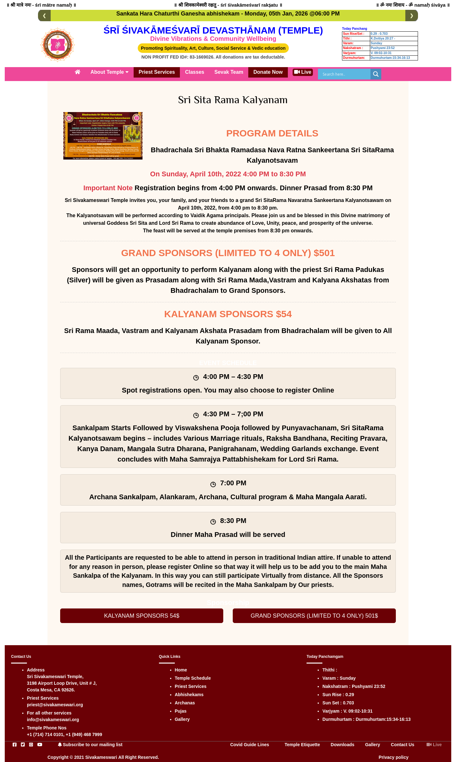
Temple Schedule (193, 676)
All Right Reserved (138, 755)
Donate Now (267, 72)
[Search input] (346, 74)
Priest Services (157, 72)
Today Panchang (354, 28)
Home (181, 668)
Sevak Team (228, 72)
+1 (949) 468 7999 (84, 732)
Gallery (182, 717)
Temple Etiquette (302, 742)
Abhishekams (189, 692)
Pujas (181, 709)
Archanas (185, 700)
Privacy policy (393, 755)
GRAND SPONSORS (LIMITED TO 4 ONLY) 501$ (314, 614)
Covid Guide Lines (249, 742)
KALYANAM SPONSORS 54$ (141, 614)
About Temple (110, 72)
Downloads (342, 742)
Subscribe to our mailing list (90, 742)
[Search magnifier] (375, 74)
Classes (194, 72)
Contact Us (402, 742)
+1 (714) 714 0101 (45, 732)
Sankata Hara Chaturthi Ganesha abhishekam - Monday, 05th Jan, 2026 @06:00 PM (227, 13)
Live (302, 72)
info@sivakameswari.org (53, 717)
